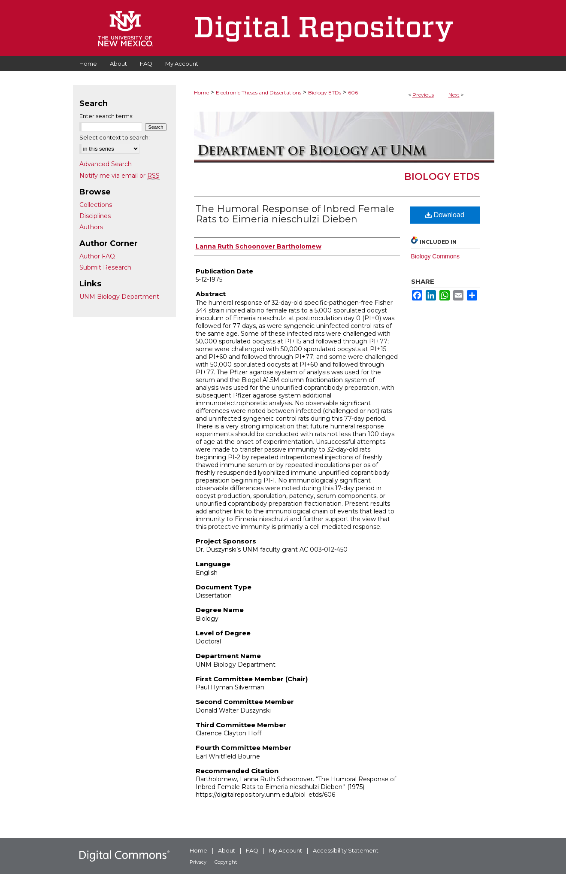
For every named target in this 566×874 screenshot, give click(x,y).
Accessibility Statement (345, 850)
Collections (95, 205)
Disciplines (95, 216)
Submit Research (105, 267)
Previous (423, 94)
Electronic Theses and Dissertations (258, 92)
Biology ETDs (324, 92)
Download (444, 214)
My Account (285, 850)
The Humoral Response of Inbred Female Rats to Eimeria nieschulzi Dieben (295, 214)
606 (353, 92)
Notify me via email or (119, 175)
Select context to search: (114, 137)
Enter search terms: (106, 115)
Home (201, 92)
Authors (91, 227)
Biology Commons (435, 256)
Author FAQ (97, 256)
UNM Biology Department (119, 296)
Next (454, 94)
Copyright (226, 862)
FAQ (252, 850)
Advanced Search (105, 164)
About (226, 850)
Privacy (198, 862)
